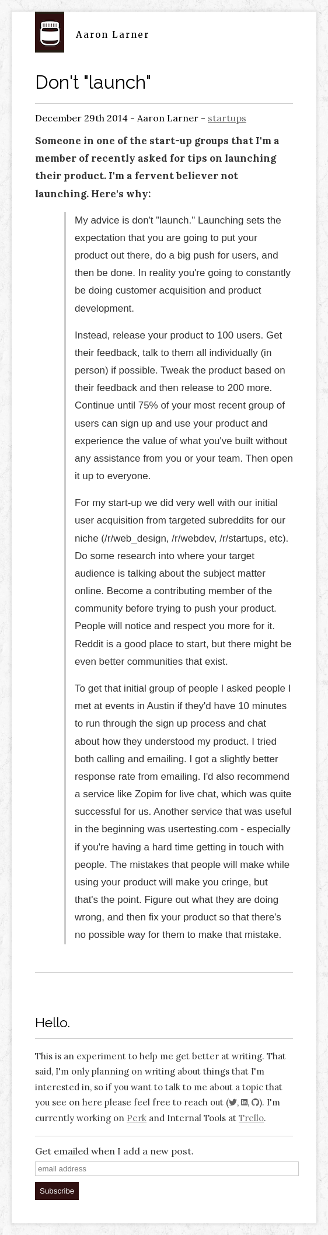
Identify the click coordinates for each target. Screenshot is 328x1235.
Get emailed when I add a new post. (114, 1151)
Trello (251, 1118)
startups (227, 118)
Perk (136, 1118)
